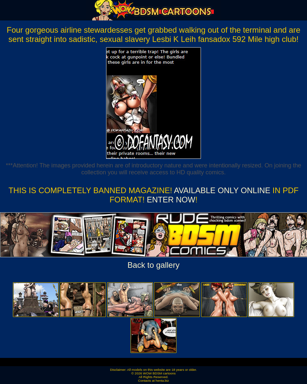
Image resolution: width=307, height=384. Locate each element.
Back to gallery (153, 265)
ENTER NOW (170, 199)
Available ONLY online (222, 190)
